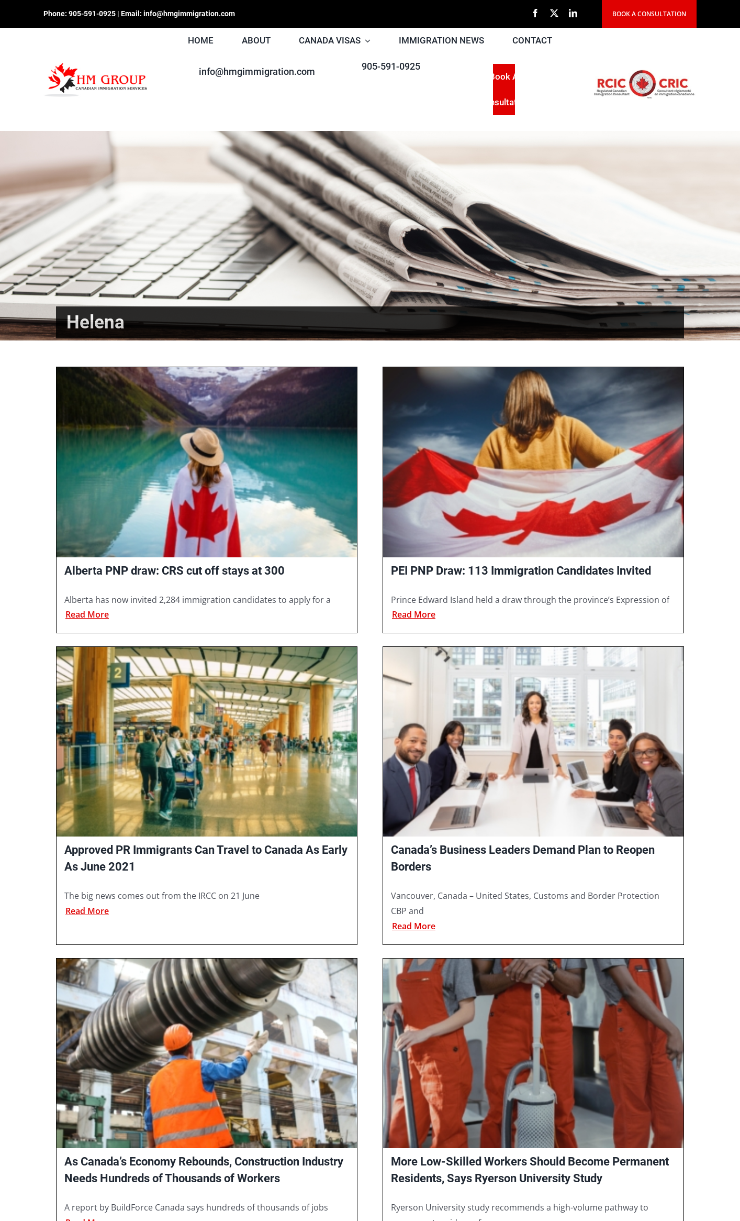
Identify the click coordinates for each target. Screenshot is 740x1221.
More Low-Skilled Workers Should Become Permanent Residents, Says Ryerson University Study (530, 1170)
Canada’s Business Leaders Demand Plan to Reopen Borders (523, 858)
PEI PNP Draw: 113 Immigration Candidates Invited (521, 570)
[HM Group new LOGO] (95, 65)
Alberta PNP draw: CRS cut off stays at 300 (174, 570)
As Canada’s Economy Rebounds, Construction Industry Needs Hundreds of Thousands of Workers (203, 1170)
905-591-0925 (92, 13)
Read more (87, 614)
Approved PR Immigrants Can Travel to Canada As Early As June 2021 (205, 858)
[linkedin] (573, 13)
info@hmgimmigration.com (189, 13)
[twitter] (554, 13)
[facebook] (535, 13)
